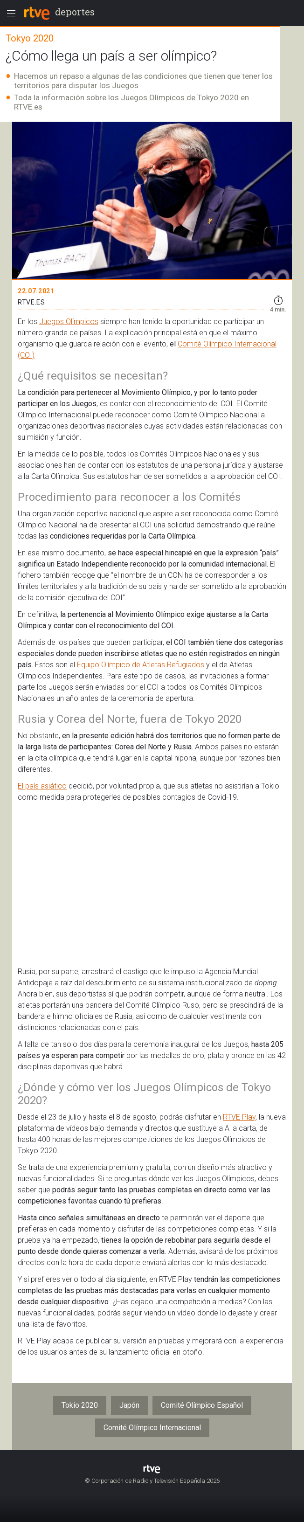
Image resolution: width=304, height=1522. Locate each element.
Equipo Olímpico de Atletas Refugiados (140, 664)
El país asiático (42, 786)
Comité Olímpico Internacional (152, 1427)
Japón (129, 1405)
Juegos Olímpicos (68, 321)
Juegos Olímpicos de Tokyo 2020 (180, 97)
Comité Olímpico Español (202, 1405)
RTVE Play (239, 1117)
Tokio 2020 (80, 1405)
